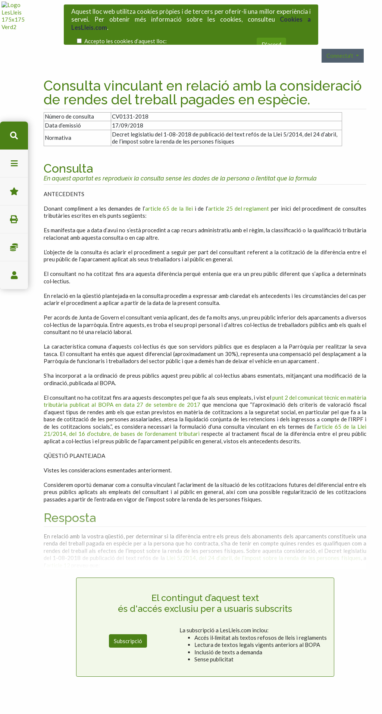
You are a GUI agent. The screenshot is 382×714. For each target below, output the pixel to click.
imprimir (14, 219)
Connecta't (340, 31)
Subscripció (128, 616)
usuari (14, 275)
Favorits (14, 191)
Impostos (14, 247)
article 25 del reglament (238, 183)
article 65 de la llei (169, 183)
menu (14, 163)
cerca (14, 136)
